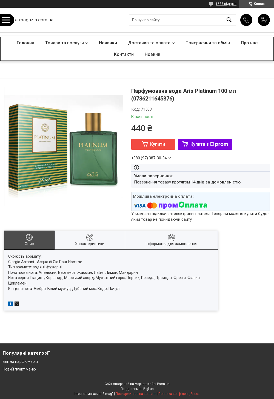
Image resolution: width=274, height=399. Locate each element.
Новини (152, 54)
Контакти (124, 54)
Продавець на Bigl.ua (137, 389)
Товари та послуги (64, 42)
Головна (25, 42)
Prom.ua (163, 384)
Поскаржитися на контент (136, 394)
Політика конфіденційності (179, 394)
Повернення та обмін (207, 42)
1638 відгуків (226, 4)
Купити (157, 144)
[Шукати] (229, 20)
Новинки (108, 42)
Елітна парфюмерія (20, 361)
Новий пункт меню (19, 369)
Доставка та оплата (149, 42)
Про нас (249, 42)
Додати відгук (264, 20)
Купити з (209, 144)
